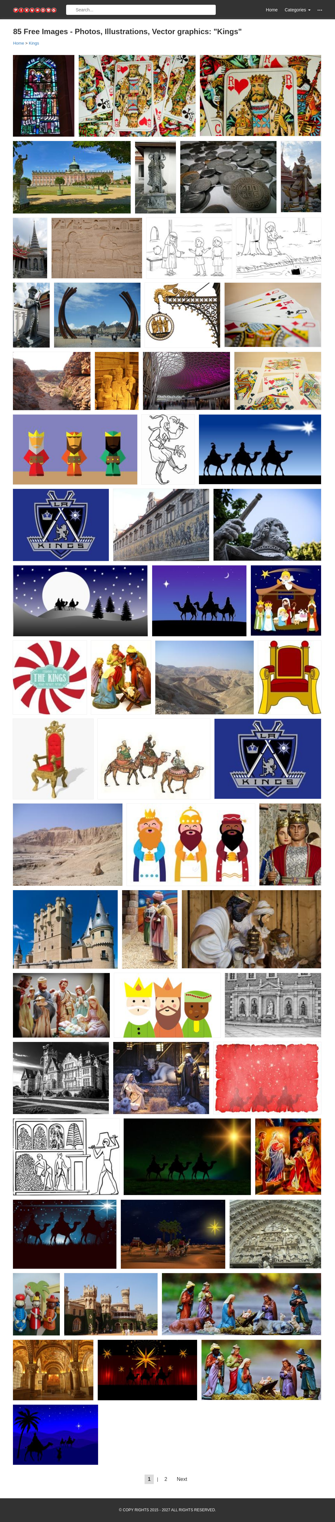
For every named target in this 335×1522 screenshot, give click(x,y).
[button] (319, 10)
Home (272, 9)
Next (182, 1479)
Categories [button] (298, 9)
